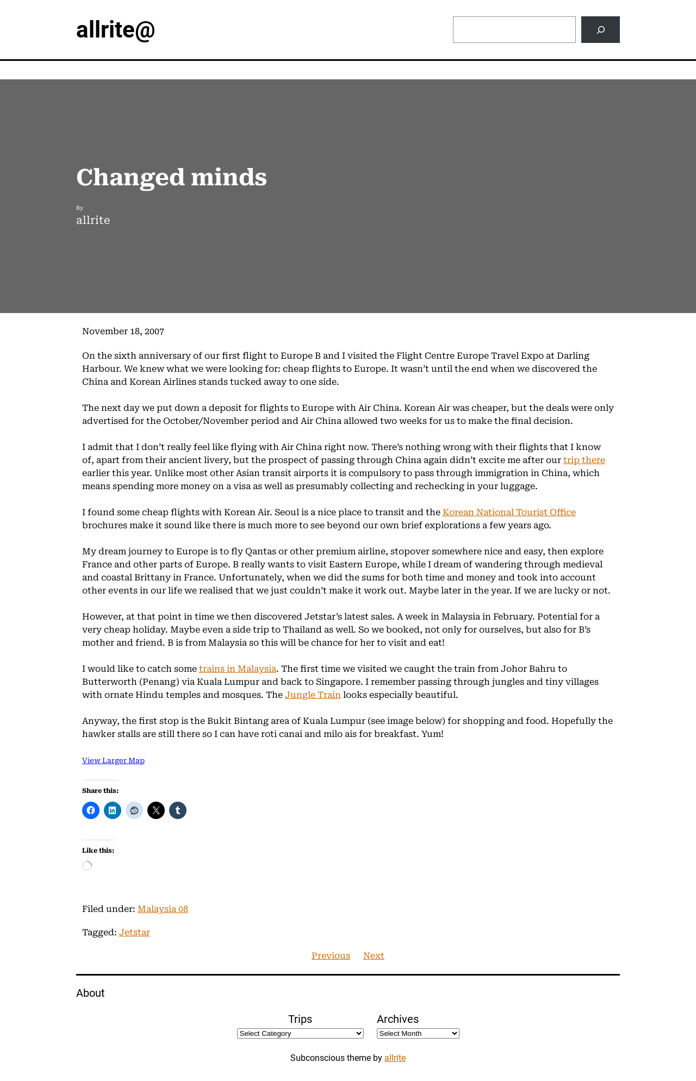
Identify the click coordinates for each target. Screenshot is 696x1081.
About (90, 992)
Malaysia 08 (163, 909)
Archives (398, 1019)
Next (373, 956)
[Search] (600, 29)
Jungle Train (313, 695)
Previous (331, 956)
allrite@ (116, 29)
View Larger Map (113, 761)
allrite (395, 1058)
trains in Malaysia (237, 669)
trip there (584, 460)
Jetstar (134, 932)
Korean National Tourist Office (509, 512)
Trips (300, 1019)
